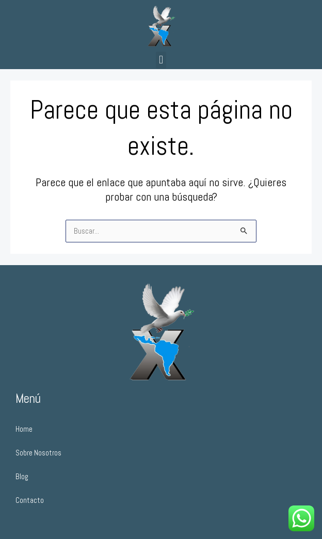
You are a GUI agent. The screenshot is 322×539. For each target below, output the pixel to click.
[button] (161, 60)
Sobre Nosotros (38, 453)
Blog (21, 476)
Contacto (29, 500)
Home (24, 429)
